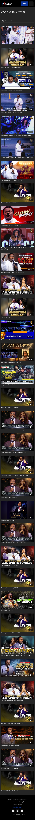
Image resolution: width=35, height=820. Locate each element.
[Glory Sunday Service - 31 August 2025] (17, 225)
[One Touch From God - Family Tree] (17, 678)
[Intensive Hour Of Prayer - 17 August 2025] (17, 272)
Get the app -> (18, 807)
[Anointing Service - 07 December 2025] (17, 67)
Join (24, 4)
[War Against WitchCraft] (17, 610)
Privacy (15, 802)
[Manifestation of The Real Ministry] (17, 746)
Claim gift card (17, 804)
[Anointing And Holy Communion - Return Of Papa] (17, 475)
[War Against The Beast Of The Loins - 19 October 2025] (17, 135)
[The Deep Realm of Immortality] (17, 768)
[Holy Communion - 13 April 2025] (17, 565)
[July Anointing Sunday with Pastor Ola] (17, 362)
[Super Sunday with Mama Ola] (17, 498)
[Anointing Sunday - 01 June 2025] (17, 407)
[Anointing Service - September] (17, 203)
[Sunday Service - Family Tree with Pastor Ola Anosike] (17, 655)
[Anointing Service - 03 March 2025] (17, 633)
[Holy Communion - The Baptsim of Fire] (17, 180)
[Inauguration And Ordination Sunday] (17, 385)
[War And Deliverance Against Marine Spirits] (17, 90)
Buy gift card (23, 802)
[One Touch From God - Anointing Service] (17, 723)
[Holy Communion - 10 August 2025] (17, 295)
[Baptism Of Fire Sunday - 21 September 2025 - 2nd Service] (17, 158)
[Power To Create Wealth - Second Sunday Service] (17, 430)
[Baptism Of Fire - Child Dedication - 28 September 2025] (17, 45)
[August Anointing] (17, 317)
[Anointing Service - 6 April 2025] (17, 588)
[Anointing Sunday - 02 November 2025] (17, 113)
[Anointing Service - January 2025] (17, 791)
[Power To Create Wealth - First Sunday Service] (17, 452)
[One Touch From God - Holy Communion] (17, 700)
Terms (9, 802)
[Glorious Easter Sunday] (17, 520)
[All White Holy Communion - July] (17, 340)
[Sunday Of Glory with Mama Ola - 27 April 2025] (17, 543)
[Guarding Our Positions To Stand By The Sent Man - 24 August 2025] (17, 249)
